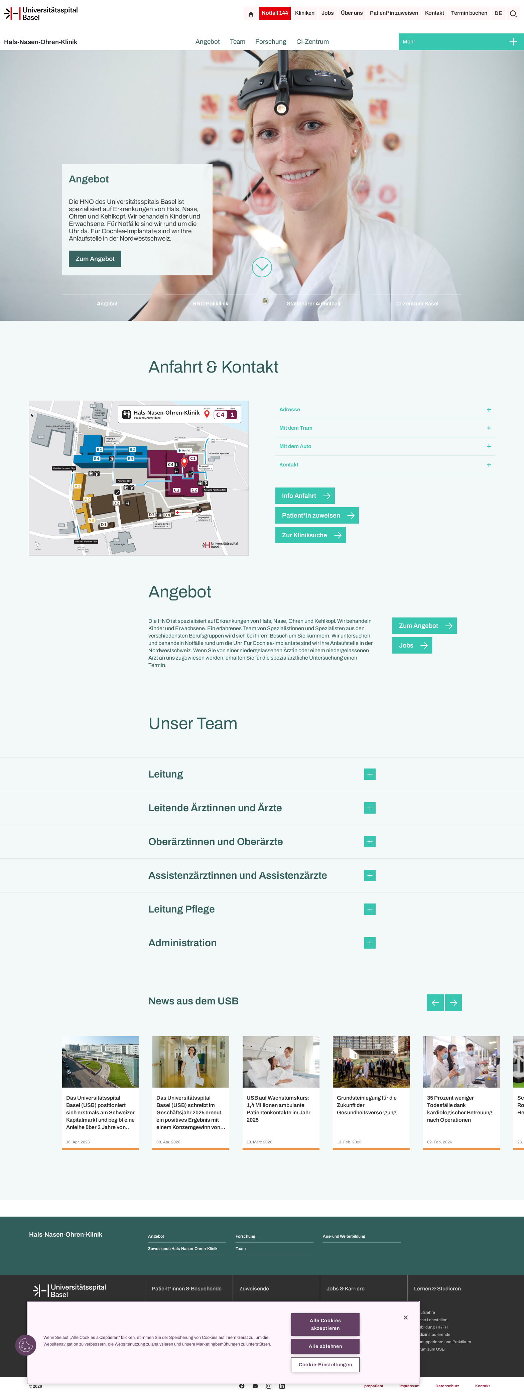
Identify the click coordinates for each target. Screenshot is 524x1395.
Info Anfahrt (299, 495)
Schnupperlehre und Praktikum (442, 1342)
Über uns (352, 13)
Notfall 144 (275, 13)
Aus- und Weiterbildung (344, 1236)
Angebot (207, 41)
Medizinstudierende (432, 1334)
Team (237, 41)
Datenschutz (447, 1386)
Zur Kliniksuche (304, 535)
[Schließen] (405, 1317)
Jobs (327, 13)
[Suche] (513, 13)
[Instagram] (268, 1386)
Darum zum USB (429, 1349)
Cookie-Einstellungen (325, 1364)
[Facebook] (242, 1386)
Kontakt (434, 13)
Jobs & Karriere (345, 1288)
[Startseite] (41, 13)
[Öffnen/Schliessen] (513, 41)
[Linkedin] (282, 1386)
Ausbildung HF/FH (431, 1327)
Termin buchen (469, 13)
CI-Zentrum (312, 41)
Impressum (409, 1386)
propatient (373, 1386)
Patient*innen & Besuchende (187, 1288)
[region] (223, 1342)
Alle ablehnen (325, 1346)
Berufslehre (424, 1312)
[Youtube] (255, 1386)
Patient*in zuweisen (394, 13)
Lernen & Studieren (437, 1288)
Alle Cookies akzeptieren (325, 1324)
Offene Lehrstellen (430, 1319)
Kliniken (304, 13)
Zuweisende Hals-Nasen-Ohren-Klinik (183, 1248)
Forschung (270, 41)
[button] (385, 410)
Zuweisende (254, 1288)
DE (498, 13)
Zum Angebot (95, 258)
